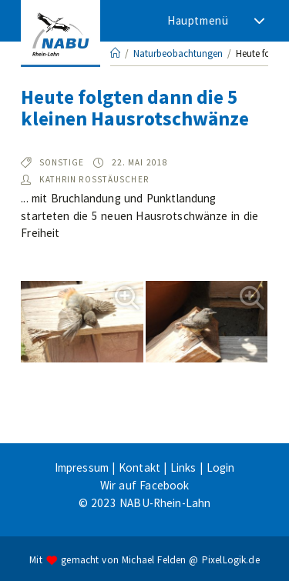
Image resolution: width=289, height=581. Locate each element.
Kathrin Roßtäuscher (94, 179)
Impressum (82, 467)
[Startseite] (115, 53)
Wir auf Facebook (145, 485)
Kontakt (139, 467)
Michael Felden (154, 559)
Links (183, 467)
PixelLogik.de (231, 559)
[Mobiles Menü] (214, 21)
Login (221, 467)
